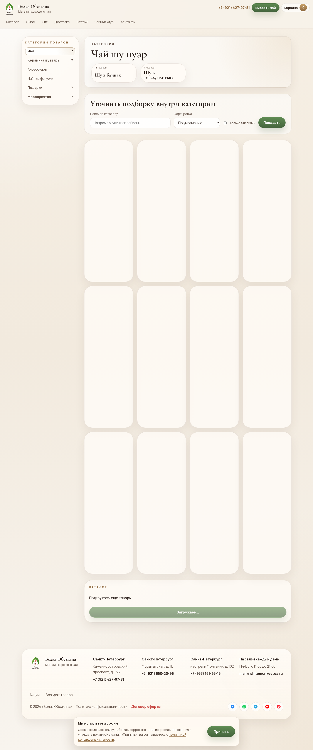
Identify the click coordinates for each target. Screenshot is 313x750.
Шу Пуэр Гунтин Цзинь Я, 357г (158, 367)
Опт (44, 22)
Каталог (12, 22)
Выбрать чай (265, 7)
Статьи (82, 22)
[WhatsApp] (244, 728)
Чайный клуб (104, 22)
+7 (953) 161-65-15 (205, 695)
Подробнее (99, 282)
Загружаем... (188, 634)
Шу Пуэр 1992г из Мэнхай (266, 517)
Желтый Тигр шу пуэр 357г (106, 364)
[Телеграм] (255, 728)
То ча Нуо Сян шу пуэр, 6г (265, 364)
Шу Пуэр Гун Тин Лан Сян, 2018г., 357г (264, 213)
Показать (272, 122)
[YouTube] (267, 728)
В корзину (102, 272)
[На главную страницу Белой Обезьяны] (108, 7)
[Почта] (278, 728)
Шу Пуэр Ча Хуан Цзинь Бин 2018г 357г (106, 520)
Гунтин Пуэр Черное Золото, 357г (210, 367)
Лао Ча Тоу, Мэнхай (104, 210)
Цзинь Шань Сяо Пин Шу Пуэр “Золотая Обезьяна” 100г (160, 213)
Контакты (128, 22)
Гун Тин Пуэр (211, 207)
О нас (30, 22)
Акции (35, 716)
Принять (221, 731)
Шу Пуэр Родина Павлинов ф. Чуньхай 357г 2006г (210, 520)
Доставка (62, 22)
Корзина (295, 7)
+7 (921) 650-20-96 (158, 695)
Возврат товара (59, 716)
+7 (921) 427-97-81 (234, 7)
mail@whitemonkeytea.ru (261, 695)
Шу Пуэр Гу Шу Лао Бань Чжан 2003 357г (160, 520)
